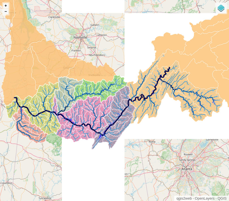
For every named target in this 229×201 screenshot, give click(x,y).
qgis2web (184, 198)
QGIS (222, 198)
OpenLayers (205, 198)
